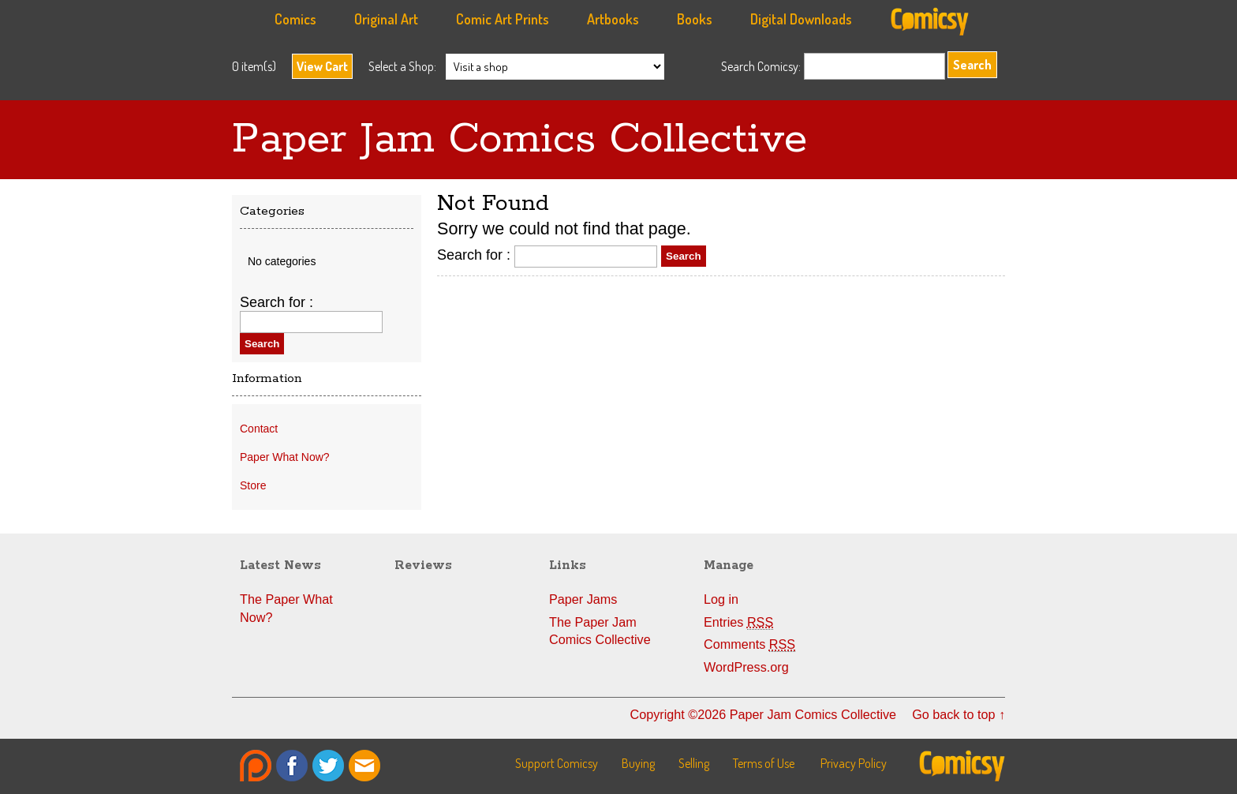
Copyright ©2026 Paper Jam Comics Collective (763, 714)
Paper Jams (583, 599)
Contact (259, 428)
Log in (721, 599)
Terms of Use (763, 763)
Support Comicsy (556, 763)
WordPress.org (746, 667)
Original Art (386, 19)
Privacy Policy (853, 763)
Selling (693, 763)
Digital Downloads (801, 19)
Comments (749, 644)
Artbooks (613, 19)
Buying (638, 763)
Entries (738, 622)
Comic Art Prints (502, 19)
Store (253, 485)
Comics (295, 19)
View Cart (322, 66)
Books (694, 19)
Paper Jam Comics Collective (519, 140)
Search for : (473, 255)
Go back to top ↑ (958, 714)
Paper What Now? (285, 457)
